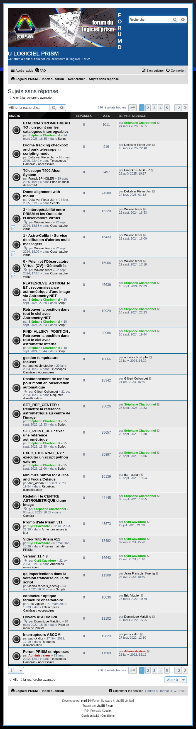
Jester (108, 710)
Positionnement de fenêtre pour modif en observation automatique (46, 383)
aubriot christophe (40, 365)
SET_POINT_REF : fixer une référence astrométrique (43, 435)
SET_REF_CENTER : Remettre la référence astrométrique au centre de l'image (46, 411)
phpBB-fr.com (105, 705)
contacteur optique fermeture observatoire (43, 598)
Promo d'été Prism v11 (43, 522)
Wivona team (43, 222)
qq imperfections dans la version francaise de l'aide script (46, 578)
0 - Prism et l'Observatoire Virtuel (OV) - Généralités (45, 263)
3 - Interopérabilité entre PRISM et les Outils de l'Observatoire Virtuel (44, 213)
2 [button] (148, 107)
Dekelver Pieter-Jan (41, 157)
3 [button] (154, 107)
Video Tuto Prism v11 (41, 539)
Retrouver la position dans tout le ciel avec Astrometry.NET (46, 313)
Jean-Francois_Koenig (43, 586)
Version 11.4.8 (35, 556)
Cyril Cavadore (39, 526)
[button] (132, 107)
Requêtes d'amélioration (39, 488)
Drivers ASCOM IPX (40, 617)
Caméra (28, 515)
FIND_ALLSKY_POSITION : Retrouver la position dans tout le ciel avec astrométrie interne (46, 337)
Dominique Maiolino (47, 621)
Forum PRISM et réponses (46, 652)
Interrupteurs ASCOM (41, 635)
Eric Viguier (36, 603)
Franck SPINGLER (41, 178)
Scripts (55, 203)
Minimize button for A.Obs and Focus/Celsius (46, 477)
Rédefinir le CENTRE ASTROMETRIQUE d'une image (44, 500)
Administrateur (39, 655)
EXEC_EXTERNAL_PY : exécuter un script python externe (45, 457)
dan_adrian (36, 483)
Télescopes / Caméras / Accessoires (45, 162)
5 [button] (167, 107)
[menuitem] (40, 70)
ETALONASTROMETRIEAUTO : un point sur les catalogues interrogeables (46, 127)
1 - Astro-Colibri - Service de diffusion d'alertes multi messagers (46, 239)
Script (62, 138)
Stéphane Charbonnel (44, 135)
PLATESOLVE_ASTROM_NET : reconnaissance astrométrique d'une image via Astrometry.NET (46, 289)
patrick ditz (35, 638)
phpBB (85, 700)
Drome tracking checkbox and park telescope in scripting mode (45, 149)
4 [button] (160, 107)
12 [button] (178, 107)
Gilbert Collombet (46, 391)
